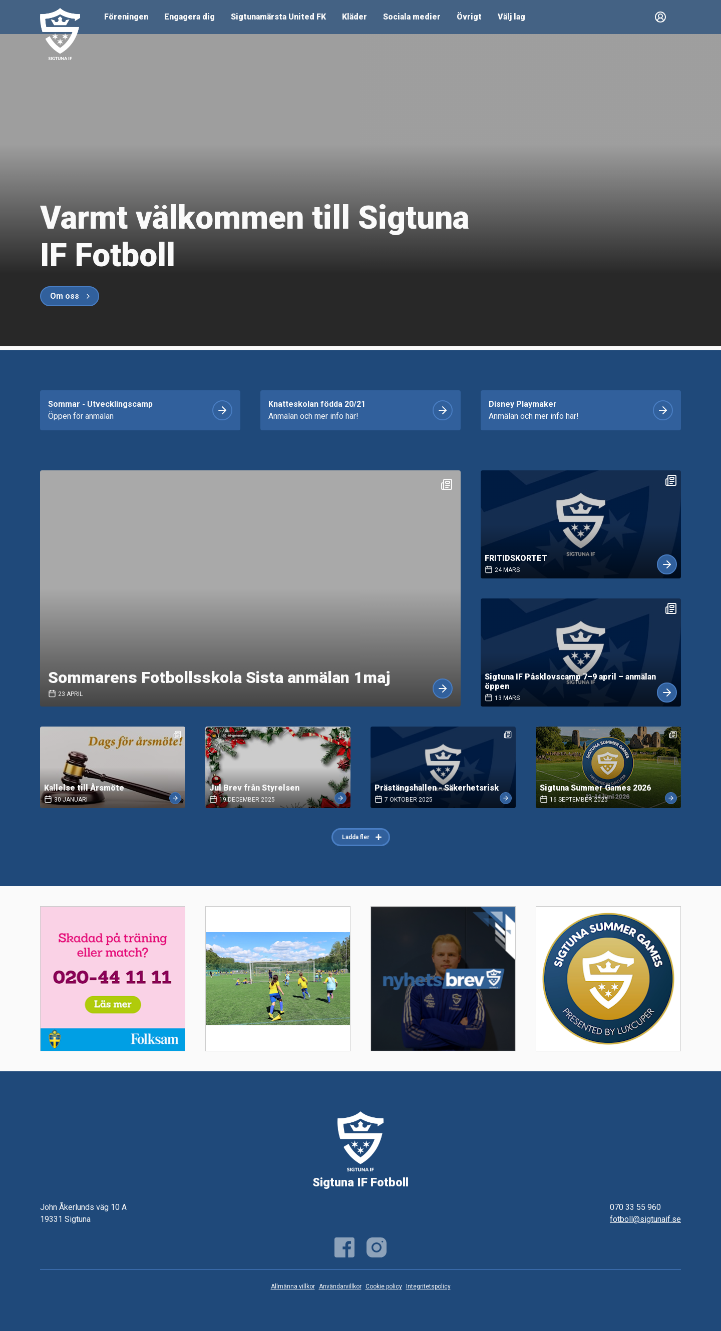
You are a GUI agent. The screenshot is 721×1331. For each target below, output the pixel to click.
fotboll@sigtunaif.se (645, 1219)
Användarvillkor (340, 1286)
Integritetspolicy (428, 1286)
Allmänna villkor (293, 1286)
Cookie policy (384, 1286)
